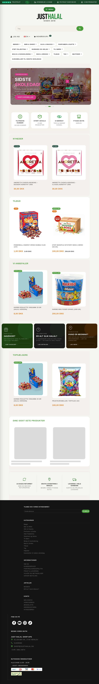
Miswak (27, 587)
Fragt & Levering (31, 571)
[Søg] (79, 28)
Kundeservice (30, 566)
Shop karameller (25, 97)
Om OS (26, 564)
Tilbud (17, 201)
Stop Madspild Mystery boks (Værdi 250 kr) (67, 246)
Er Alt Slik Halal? (31, 589)
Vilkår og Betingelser (33, 573)
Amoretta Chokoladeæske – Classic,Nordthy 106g (64, 183)
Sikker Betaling (30, 576)
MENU (49, 9)
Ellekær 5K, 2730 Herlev (26, 639)
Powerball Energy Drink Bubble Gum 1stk (30, 246)
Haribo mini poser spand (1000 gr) (66, 309)
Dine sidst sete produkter (29, 421)
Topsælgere (20, 355)
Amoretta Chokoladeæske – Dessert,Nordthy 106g (26, 183)
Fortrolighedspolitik (33, 569)
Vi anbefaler (20, 263)
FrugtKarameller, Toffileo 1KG (65, 401)
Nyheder (18, 139)
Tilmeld (86, 511)
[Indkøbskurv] (42, 36)
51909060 (18, 643)
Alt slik (43, 97)
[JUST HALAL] (49, 17)
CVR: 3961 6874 (18, 650)
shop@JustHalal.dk (24, 646)
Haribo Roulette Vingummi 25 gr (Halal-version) (27, 308)
